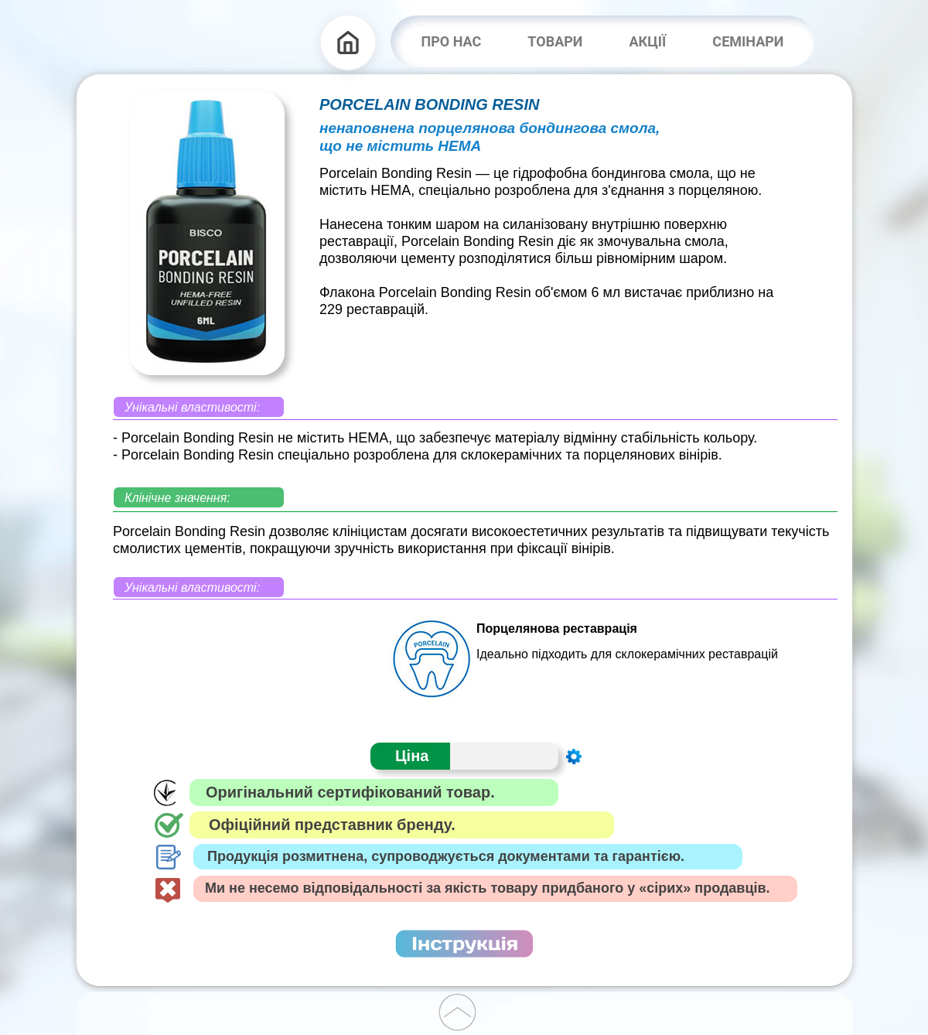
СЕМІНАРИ (747, 41)
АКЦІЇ (647, 41)
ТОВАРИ (554, 41)
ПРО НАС (451, 41)
